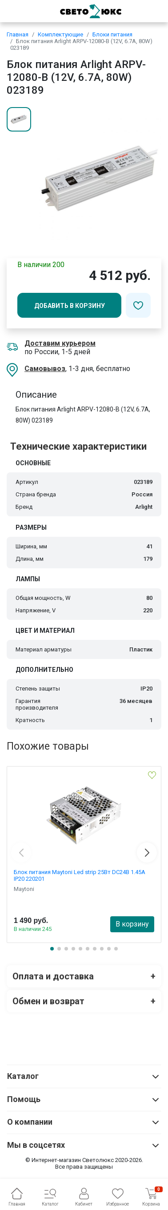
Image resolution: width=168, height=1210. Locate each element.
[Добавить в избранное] (138, 305)
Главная (17, 34)
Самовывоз (44, 368)
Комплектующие (60, 34)
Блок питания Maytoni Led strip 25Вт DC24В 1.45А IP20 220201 (79, 875)
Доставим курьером (60, 343)
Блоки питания (112, 34)
